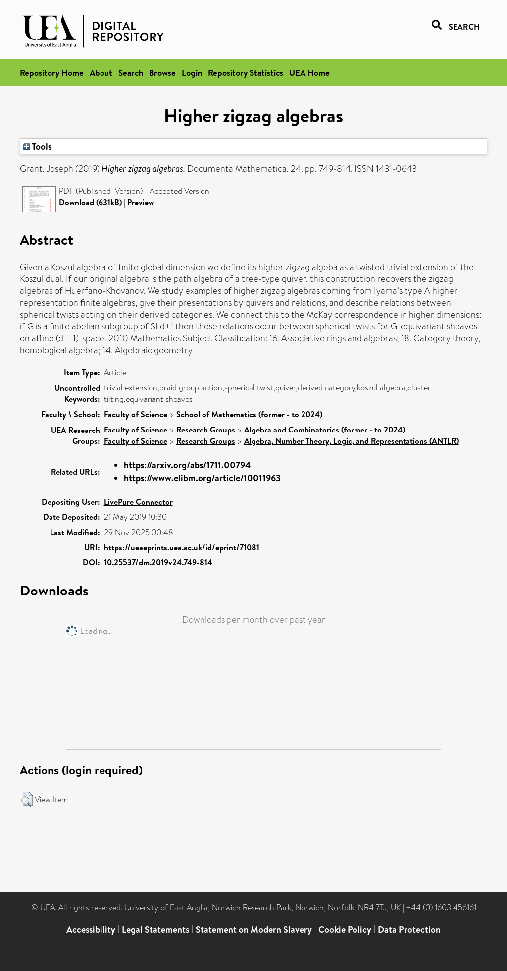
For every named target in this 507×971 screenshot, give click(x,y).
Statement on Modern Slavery (254, 929)
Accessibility (90, 929)
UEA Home (309, 72)
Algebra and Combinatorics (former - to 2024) (324, 429)
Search (130, 72)
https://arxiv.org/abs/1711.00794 (187, 465)
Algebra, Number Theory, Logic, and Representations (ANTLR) (351, 440)
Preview (140, 202)
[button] (27, 799)
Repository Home (52, 72)
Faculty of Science (135, 414)
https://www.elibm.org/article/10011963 (202, 478)
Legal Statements (155, 929)
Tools (37, 146)
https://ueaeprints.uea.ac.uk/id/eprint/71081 (181, 547)
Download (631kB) (90, 202)
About (101, 72)
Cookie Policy (344, 929)
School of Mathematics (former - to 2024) (249, 414)
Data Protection (409, 929)
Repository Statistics (245, 72)
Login (192, 72)
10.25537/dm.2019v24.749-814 (158, 562)
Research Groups (205, 429)
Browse (162, 72)
